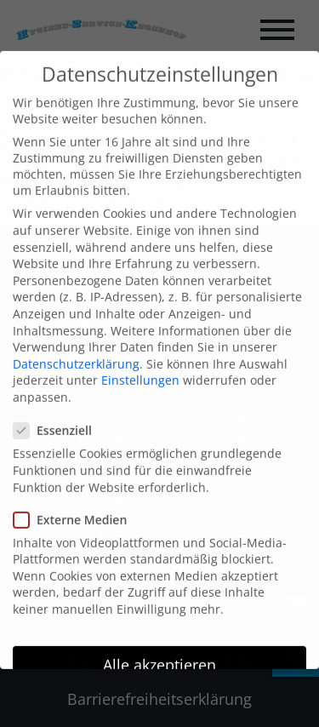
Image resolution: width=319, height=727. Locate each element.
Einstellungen (140, 363)
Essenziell (59, 413)
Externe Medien (77, 502)
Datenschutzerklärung (76, 346)
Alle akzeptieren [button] (159, 647)
